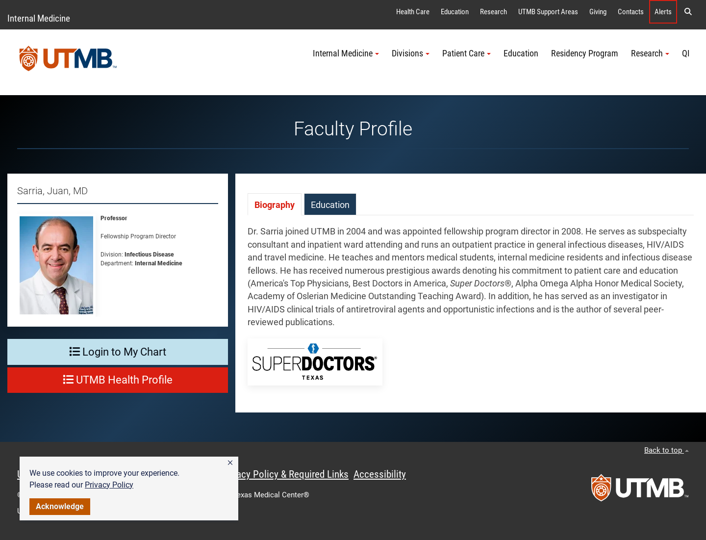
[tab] (275, 204)
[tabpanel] (471, 314)
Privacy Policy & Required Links (285, 474)
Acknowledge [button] (60, 506)
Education (455, 11)
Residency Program (584, 53)
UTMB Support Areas (548, 11)
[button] (230, 463)
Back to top (666, 450)
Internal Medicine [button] (346, 53)
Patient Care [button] (466, 53)
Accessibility (379, 474)
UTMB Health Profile (118, 380)
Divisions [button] (410, 53)
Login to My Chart (117, 352)
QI (686, 53)
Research (493, 11)
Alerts (663, 11)
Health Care (412, 11)
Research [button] (650, 53)
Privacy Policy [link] (109, 484)
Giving (597, 11)
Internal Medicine (38, 18)
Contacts (631, 11)
